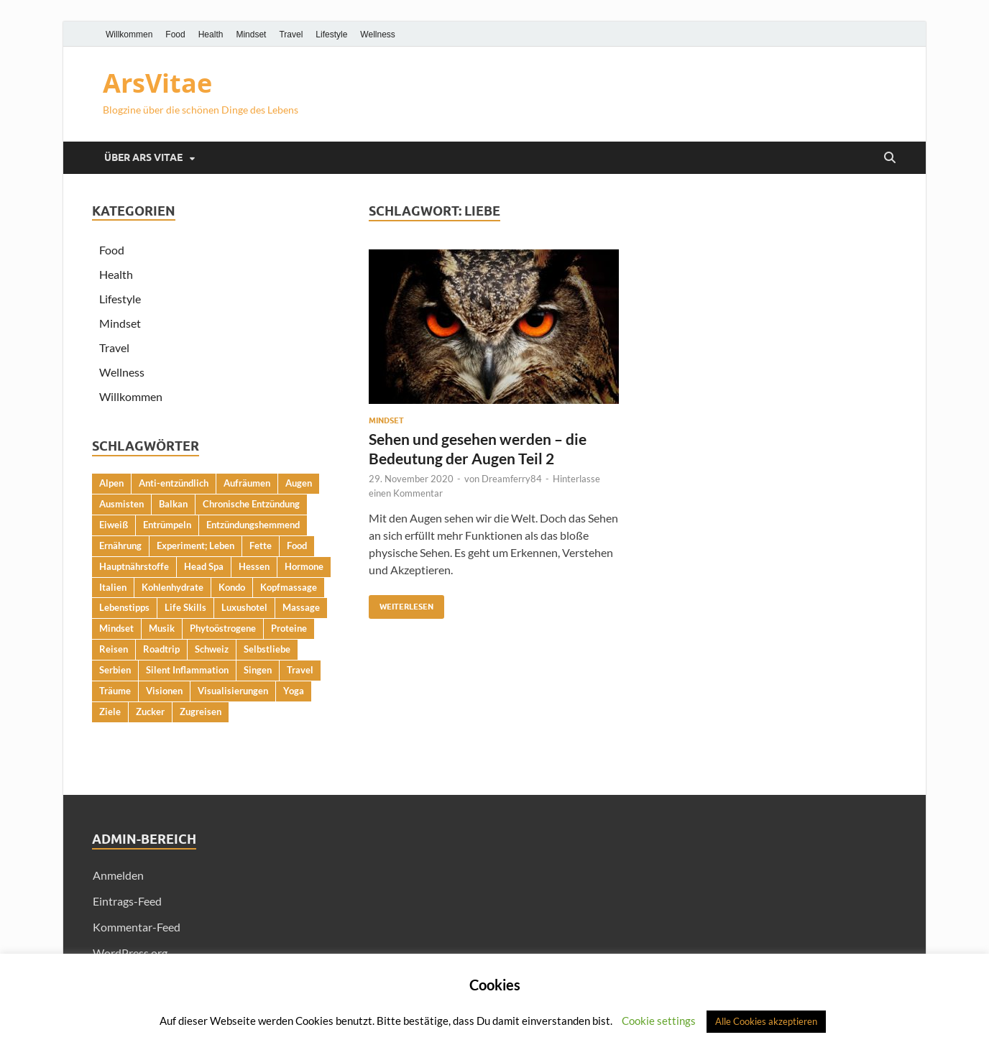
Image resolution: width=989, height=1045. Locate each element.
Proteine (289, 628)
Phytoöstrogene (223, 628)
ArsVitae (157, 83)
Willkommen (129, 34)
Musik (162, 628)
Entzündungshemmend (253, 524)
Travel (291, 34)
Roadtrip (161, 649)
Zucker (150, 711)
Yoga (293, 690)
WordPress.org (130, 952)
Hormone (304, 566)
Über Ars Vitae (143, 157)
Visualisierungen (233, 690)
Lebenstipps (124, 607)
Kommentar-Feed (136, 927)
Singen (258, 670)
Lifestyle (331, 34)
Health (211, 34)
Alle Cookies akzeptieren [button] (766, 1021)
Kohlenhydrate (172, 587)
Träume (115, 690)
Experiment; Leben (195, 545)
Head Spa (204, 566)
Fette (260, 545)
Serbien (115, 670)
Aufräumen (247, 483)
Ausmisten (121, 504)
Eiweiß (113, 524)
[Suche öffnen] (890, 158)
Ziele (110, 711)
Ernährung (120, 545)
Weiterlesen (401, 603)
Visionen (164, 690)
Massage (301, 607)
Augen (298, 483)
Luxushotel (244, 607)
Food (175, 34)
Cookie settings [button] (659, 1020)
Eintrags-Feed (127, 901)
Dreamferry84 (512, 478)
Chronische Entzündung (251, 504)
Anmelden (118, 875)
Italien (112, 587)
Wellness (377, 34)
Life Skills (185, 607)
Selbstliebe (267, 649)
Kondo (231, 587)
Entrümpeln (167, 524)
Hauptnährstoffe (134, 566)
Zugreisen (200, 711)
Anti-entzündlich (173, 483)
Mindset (251, 34)
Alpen (111, 483)
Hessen (254, 566)
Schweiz (212, 649)
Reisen (113, 649)
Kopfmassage (288, 587)
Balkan (173, 504)
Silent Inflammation (187, 670)
